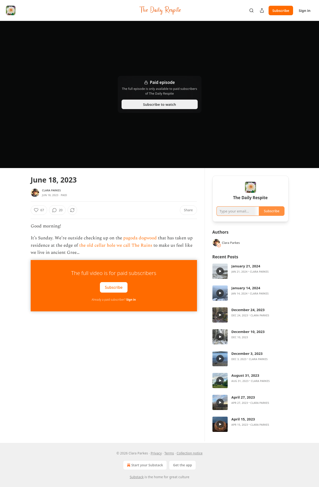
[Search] (251, 10)
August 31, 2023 (245, 375)
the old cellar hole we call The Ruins (115, 245)
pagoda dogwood (140, 238)
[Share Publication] (262, 10)
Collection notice (189, 453)
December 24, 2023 (248, 309)
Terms (169, 453)
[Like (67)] (39, 210)
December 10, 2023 (248, 331)
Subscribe (280, 10)
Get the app (182, 465)
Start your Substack (144, 465)
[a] (220, 271)
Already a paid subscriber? (114, 300)
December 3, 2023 (247, 353)
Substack (137, 477)
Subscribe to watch (159, 104)
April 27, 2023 (243, 397)
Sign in (304, 10)
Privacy (156, 453)
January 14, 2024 (245, 287)
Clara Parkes (51, 190)
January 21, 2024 (245, 266)
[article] (250, 271)
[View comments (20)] (57, 210)
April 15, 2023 (243, 419)
